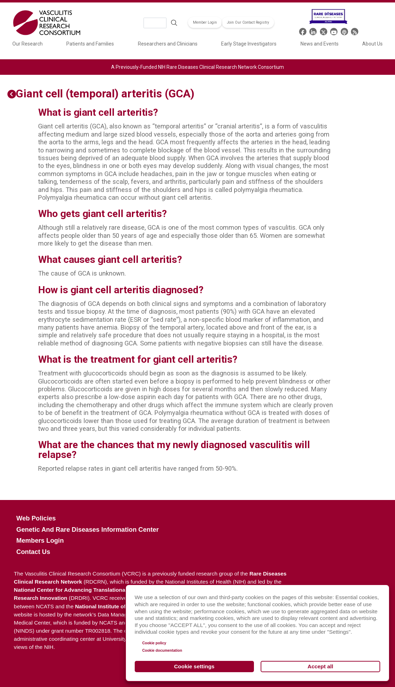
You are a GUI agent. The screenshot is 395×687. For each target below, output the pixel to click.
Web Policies (36, 518)
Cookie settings (194, 666)
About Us (372, 44)
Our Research (27, 44)
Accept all (320, 666)
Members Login (39, 540)
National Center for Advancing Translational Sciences (83, 590)
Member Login (205, 22)
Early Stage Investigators (248, 44)
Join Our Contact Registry (248, 22)
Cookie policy (154, 643)
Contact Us (33, 551)
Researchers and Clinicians (168, 44)
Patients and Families (90, 44)
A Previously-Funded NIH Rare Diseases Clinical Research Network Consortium (197, 67)
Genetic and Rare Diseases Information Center (87, 529)
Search (173, 23)
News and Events (319, 44)
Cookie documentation (162, 650)
